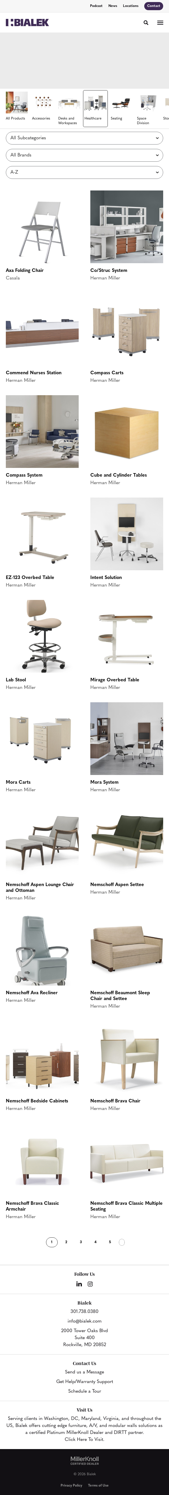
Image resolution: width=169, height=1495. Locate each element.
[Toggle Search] (146, 22)
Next (122, 1242)
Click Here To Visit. (84, 1439)
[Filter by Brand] (84, 155)
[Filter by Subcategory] (84, 138)
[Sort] (84, 172)
